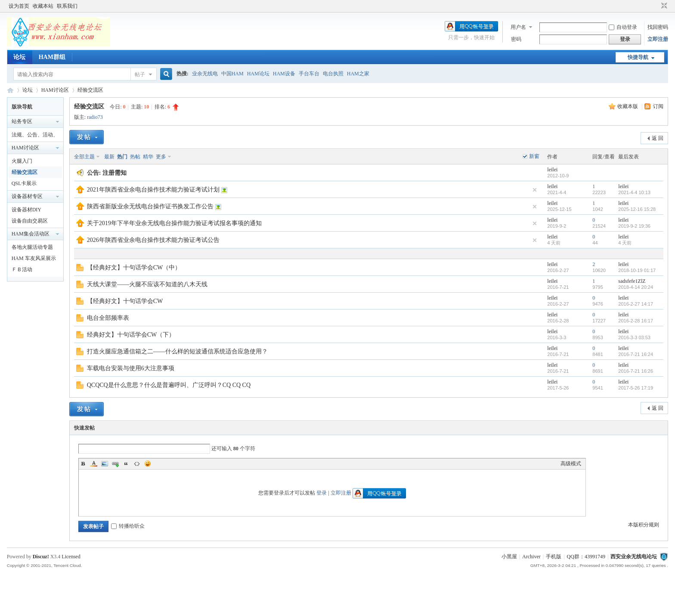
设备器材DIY (26, 210)
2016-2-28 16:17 (635, 320)
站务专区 (22, 121)
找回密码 (657, 27)
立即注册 (657, 39)
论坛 (19, 57)
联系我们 (67, 6)
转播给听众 (128, 526)
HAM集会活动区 (31, 234)
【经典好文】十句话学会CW (125, 301)
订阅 (658, 106)
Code (137, 463)
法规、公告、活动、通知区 (35, 136)
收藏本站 (43, 6)
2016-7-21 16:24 (635, 354)
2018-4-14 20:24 (635, 287)
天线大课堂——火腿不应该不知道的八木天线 (147, 284)
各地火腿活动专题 (32, 247)
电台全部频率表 (108, 318)
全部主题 (84, 157)
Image (104, 463)
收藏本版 (628, 106)
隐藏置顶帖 (534, 189)
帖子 (140, 74)
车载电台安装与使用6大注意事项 (130, 368)
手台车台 (309, 74)
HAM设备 (284, 74)
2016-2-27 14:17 (635, 303)
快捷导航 (638, 57)
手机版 (553, 557)
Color (94, 463)
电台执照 (333, 74)
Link (115, 463)
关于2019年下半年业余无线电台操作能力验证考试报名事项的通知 (174, 223)
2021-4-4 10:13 (634, 192)
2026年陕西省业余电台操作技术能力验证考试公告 (153, 240)
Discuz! (41, 557)
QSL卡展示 (24, 183)
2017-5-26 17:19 (635, 387)
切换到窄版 (663, 6)
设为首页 (19, 6)
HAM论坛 (258, 74)
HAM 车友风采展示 (34, 258)
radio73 (95, 117)
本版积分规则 (643, 525)
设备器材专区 (27, 196)
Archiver (531, 557)
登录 (321, 493)
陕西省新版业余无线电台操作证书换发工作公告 (150, 206)
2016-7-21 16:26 (635, 371)
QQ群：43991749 (586, 557)
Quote (126, 463)
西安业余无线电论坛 (10, 90)
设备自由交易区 (30, 221)
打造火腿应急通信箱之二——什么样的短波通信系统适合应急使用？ (177, 351)
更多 (161, 157)
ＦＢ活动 (22, 269)
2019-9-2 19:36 (634, 226)
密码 (516, 39)
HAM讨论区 (55, 90)
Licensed (71, 557)
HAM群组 (52, 57)
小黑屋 (509, 557)
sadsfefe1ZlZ (631, 281)
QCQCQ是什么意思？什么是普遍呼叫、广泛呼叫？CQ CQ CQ (169, 385)
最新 (109, 157)
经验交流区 (90, 90)
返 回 (657, 138)
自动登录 (623, 27)
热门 (122, 157)
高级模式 (570, 464)
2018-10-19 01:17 (637, 270)
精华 (148, 157)
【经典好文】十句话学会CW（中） (134, 267)
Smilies (147, 463)
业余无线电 (205, 74)
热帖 (135, 157)
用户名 (518, 27)
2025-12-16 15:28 (637, 209)
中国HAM (232, 74)
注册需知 (114, 173)
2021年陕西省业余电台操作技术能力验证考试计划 (153, 189)
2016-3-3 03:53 (634, 337)
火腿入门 (22, 161)
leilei (552, 170)
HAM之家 (358, 74)
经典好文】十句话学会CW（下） (131, 334)
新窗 (534, 156)
